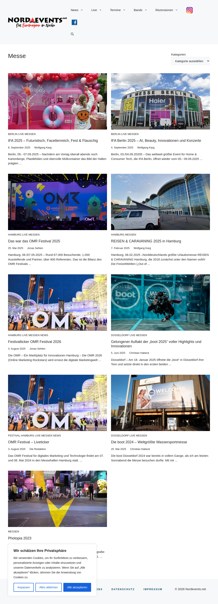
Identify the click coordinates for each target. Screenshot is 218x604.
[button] (72, 34)
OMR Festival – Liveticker (28, 442)
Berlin (12, 134)
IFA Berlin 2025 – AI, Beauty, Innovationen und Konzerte (156, 141)
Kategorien (178, 54)
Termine (120, 10)
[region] (52, 570)
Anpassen (23, 587)
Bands (142, 10)
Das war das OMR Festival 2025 (34, 241)
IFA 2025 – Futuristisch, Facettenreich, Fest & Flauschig (53, 141)
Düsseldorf (120, 335)
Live (98, 10)
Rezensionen (168, 10)
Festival (14, 435)
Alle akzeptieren (77, 587)
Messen (30, 134)
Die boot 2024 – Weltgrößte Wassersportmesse (149, 442)
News (79, 10)
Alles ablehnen (48, 587)
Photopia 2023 (19, 538)
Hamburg (14, 234)
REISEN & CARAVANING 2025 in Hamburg (146, 241)
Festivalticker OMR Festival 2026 (34, 342)
